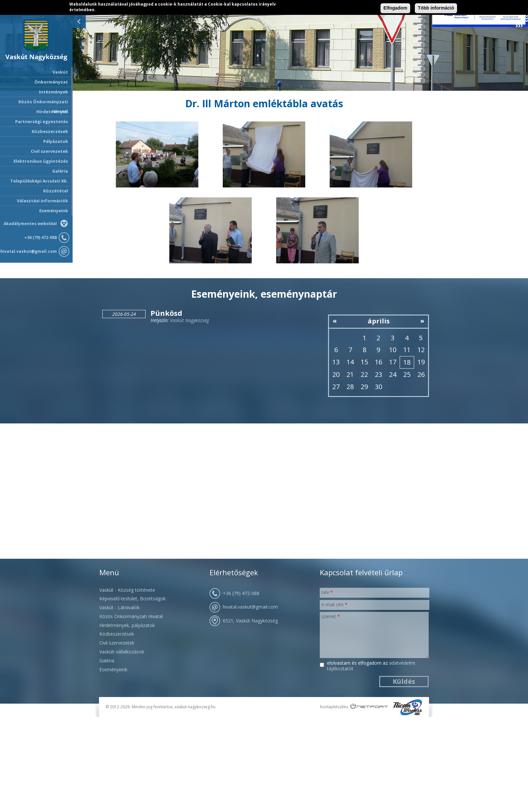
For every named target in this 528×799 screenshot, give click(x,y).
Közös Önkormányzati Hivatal (131, 616)
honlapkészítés (334, 707)
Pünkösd (166, 313)
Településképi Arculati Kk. (39, 181)
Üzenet (330, 616)
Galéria (60, 171)
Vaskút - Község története (127, 590)
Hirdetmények (52, 112)
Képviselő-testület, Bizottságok (132, 598)
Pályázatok (55, 141)
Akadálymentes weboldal (30, 223)
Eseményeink (53, 211)
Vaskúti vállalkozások (121, 652)
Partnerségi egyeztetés (41, 121)
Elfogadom (395, 8)
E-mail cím (334, 604)
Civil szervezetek (116, 643)
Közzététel (55, 191)
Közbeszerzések (50, 131)
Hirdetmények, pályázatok (127, 625)
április (379, 320)
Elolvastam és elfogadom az (371, 666)
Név (327, 592)
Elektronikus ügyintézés (41, 161)
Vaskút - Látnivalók (119, 607)
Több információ (436, 8)
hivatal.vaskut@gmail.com (28, 251)
